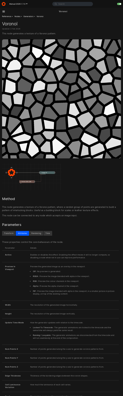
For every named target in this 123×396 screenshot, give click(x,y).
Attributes (22, 233)
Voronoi (40, 16)
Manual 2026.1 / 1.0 (18, 4)
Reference (6, 16)
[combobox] (72, 4)
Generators (28, 16)
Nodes (17, 16)
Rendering (36, 233)
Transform (8, 233)
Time (47, 233)
